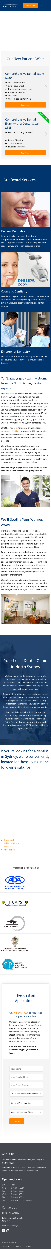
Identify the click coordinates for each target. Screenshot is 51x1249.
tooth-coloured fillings (29, 245)
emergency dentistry (10, 431)
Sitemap (28, 1246)
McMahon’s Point (12, 843)
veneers (7, 299)
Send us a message (10, 1225)
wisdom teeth (22, 242)
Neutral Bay (16, 722)
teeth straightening (21, 299)
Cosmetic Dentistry (14, 291)
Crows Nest (40, 722)
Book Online (30, 5)
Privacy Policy (7, 1246)
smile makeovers (9, 302)
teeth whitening (25, 302)
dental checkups (23, 239)
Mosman (27, 722)
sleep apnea (35, 242)
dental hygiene (8, 242)
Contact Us (18, 1246)
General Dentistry (13, 231)
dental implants (39, 299)
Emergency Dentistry (15, 351)
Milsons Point (27, 718)
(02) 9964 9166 (21, 1012)
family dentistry (39, 239)
